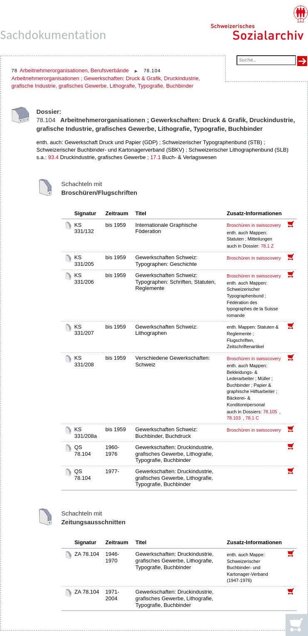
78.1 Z (267, 245)
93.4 (53, 157)
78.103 (234, 417)
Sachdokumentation (53, 34)
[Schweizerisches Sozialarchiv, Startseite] (259, 22)
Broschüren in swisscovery (254, 225)
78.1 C (252, 417)
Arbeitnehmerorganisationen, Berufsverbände (74, 70)
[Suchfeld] (266, 60)
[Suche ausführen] (302, 61)
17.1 (155, 157)
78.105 (270, 411)
